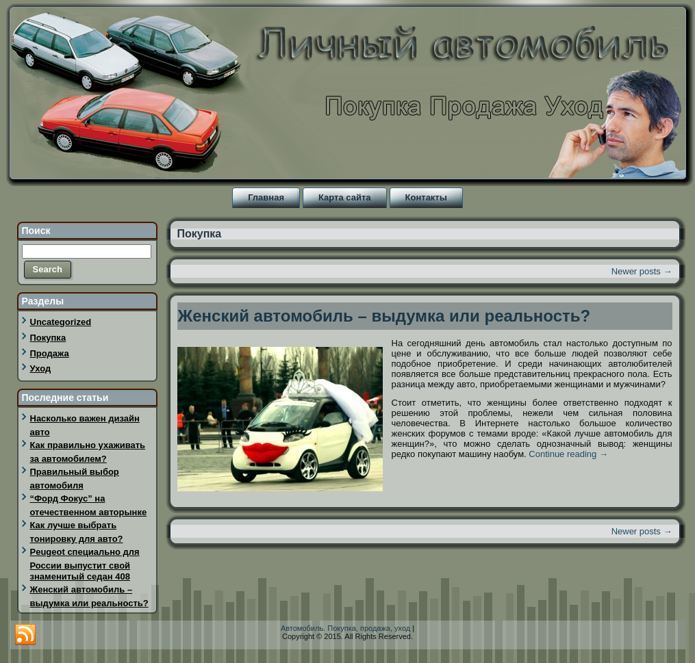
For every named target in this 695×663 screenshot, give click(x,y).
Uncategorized (61, 322)
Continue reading (568, 454)
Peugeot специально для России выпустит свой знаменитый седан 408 (85, 564)
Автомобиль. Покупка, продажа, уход (345, 628)
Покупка (48, 338)
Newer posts (641, 271)
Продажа (49, 353)
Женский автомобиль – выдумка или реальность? (384, 316)
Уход (40, 368)
